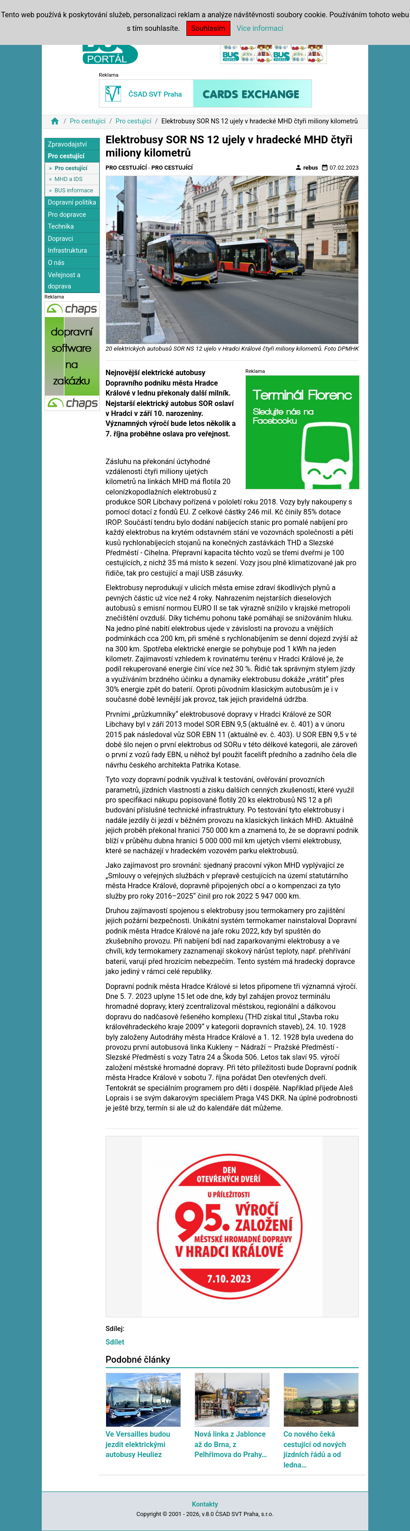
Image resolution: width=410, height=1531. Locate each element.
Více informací (260, 28)
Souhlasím (208, 28)
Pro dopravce (67, 215)
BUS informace (73, 190)
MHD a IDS (68, 179)
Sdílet (115, 1342)
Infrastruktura (67, 250)
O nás (56, 263)
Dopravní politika (72, 202)
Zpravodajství (67, 144)
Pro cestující (88, 121)
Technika (61, 226)
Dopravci (60, 239)
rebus (306, 167)
